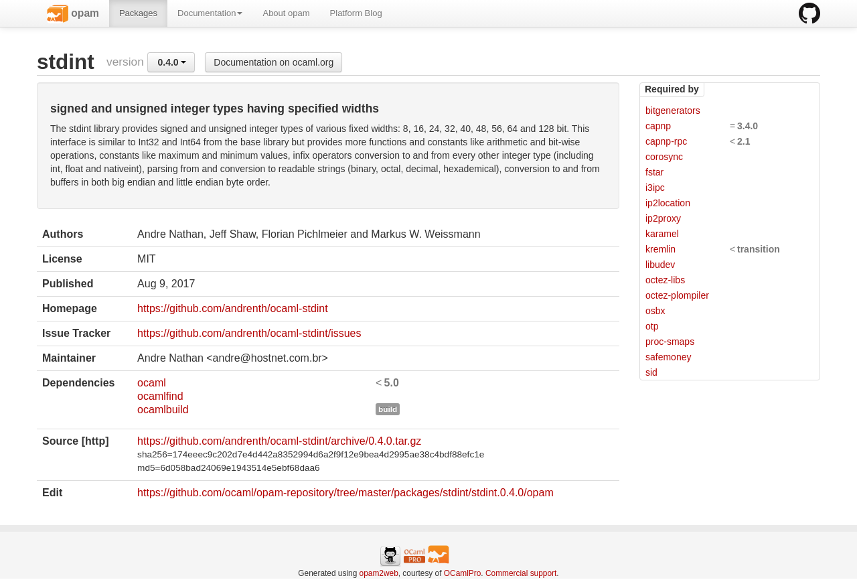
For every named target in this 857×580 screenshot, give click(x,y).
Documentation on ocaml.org (273, 62)
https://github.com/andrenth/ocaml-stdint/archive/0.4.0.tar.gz (279, 441)
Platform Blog (356, 13)
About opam (285, 13)
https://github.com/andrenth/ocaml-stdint (232, 308)
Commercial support (520, 573)
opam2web (379, 573)
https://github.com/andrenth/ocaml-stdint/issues (249, 333)
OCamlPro (462, 573)
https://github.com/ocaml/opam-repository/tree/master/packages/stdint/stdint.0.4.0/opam (345, 492)
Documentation (209, 13)
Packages (138, 13)
